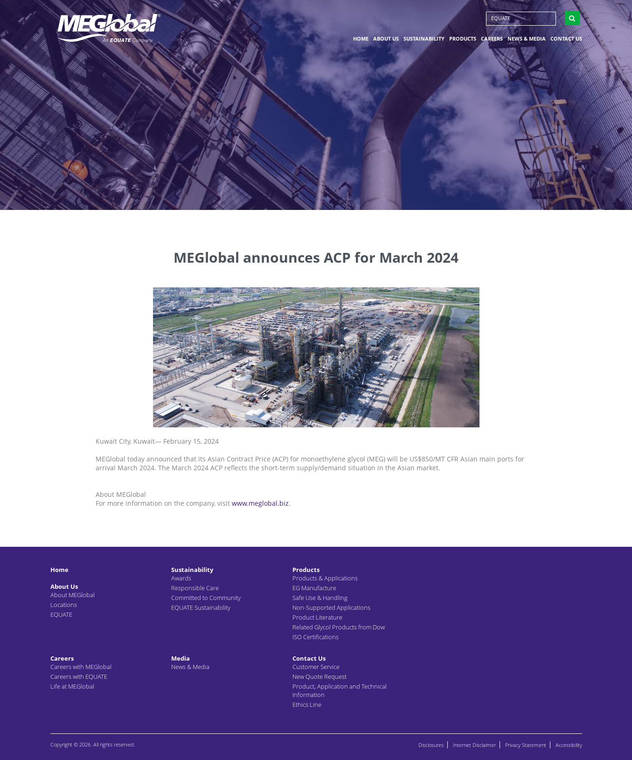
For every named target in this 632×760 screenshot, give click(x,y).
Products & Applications (325, 578)
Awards (181, 578)
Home (360, 38)
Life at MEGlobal (72, 686)
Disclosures (431, 744)
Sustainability (423, 38)
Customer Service (316, 666)
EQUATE (500, 18)
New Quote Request (319, 676)
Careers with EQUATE (78, 676)
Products (462, 38)
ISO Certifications (315, 637)
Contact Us (566, 38)
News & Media (526, 38)
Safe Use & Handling (319, 597)
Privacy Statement (525, 744)
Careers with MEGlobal (80, 666)
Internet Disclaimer (474, 744)
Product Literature (317, 617)
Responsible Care (195, 588)
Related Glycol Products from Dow (338, 627)
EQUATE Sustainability (200, 607)
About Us (386, 38)
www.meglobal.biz (260, 503)
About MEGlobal (72, 595)
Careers (492, 38)
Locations (63, 604)
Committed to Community (206, 597)
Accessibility (569, 744)
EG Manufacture (314, 588)
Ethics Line (306, 704)
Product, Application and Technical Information (339, 690)
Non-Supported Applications (331, 607)
